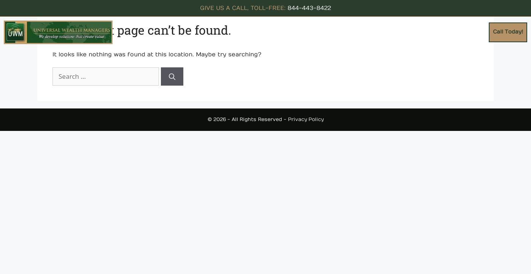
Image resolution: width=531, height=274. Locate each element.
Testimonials (406, 32)
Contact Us (447, 32)
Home (251, 32)
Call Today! (508, 32)
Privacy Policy (306, 119)
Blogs (477, 32)
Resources (363, 31)
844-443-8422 (309, 8)
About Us (280, 32)
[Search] (172, 76)
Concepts (319, 31)
